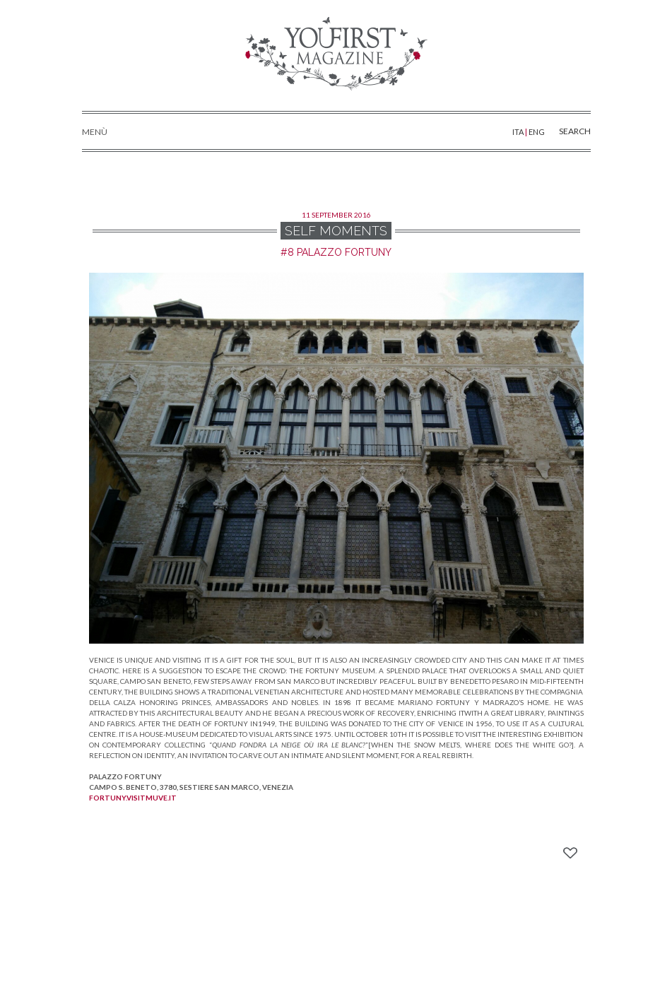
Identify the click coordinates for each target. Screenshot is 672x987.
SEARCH (564, 130)
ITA (518, 131)
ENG (537, 131)
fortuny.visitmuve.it (133, 797)
